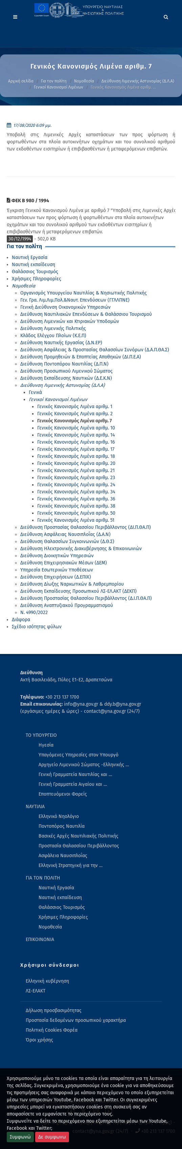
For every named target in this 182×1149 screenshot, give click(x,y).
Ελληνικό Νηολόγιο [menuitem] (59, 816)
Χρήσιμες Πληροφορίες (36, 279)
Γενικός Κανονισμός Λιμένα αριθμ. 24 (76, 485)
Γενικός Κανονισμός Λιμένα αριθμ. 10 (76, 428)
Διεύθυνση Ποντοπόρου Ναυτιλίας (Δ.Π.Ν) (64, 364)
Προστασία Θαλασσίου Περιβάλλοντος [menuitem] (79, 846)
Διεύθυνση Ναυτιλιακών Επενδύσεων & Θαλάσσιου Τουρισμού (86, 314)
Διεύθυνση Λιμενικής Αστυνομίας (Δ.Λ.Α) (137, 81)
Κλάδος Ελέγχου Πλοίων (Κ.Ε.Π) (53, 335)
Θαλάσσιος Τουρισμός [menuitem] (62, 907)
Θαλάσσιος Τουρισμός (35, 272)
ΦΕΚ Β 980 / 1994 (28, 201)
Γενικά (35, 392)
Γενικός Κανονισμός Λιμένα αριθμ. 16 (76, 442)
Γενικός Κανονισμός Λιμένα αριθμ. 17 (75, 449)
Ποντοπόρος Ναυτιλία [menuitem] (62, 826)
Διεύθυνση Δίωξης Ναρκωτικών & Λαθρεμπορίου (72, 584)
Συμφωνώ (20, 1137)
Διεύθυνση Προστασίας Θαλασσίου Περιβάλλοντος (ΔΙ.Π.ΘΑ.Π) (85, 527)
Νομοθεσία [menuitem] (50, 927)
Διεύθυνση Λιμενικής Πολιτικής (53, 328)
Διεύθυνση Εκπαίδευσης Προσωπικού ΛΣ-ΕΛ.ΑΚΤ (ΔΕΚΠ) (78, 591)
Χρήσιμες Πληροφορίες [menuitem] (63, 917)
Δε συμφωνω (52, 1137)
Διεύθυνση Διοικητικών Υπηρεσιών (57, 556)
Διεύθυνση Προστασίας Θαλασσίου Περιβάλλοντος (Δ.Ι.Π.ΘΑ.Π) (86, 598)
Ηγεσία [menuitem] (46, 745)
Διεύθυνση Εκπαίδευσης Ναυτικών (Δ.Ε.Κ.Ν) (66, 378)
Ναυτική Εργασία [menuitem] (56, 888)
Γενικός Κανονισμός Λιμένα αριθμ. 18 (76, 456)
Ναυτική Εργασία (29, 257)
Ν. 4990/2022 (34, 612)
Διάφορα (21, 620)
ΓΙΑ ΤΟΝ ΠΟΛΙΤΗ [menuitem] (43, 878)
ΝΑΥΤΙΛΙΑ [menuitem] (35, 807)
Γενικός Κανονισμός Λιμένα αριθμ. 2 (75, 414)
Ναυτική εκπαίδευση (33, 264)
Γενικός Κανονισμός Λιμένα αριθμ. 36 (76, 499)
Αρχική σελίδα (20, 81)
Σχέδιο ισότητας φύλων (37, 627)
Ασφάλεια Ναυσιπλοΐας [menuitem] (63, 856)
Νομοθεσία (84, 81)
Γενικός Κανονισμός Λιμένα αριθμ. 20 (76, 463)
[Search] (166, 16)
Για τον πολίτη (54, 81)
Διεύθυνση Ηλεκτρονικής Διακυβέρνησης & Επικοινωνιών (81, 549)
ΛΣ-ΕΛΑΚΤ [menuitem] (35, 991)
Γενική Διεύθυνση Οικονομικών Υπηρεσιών (65, 307)
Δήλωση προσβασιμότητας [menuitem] (54, 1010)
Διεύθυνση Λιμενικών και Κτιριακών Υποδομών (69, 321)
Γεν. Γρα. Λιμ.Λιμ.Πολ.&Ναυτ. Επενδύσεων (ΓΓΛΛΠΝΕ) (75, 300)
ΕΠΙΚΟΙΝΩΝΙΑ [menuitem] (40, 939)
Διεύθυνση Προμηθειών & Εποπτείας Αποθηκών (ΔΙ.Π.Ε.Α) (80, 357)
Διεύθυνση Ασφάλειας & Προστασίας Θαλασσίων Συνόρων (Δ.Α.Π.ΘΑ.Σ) (94, 350)
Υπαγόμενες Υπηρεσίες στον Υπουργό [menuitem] (78, 755)
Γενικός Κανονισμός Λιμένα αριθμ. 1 (74, 406)
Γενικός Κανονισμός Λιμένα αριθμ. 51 (75, 520)
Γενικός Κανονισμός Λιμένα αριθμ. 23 (76, 477)
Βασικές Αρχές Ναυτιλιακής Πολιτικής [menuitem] (78, 836)
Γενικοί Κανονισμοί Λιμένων (58, 87)
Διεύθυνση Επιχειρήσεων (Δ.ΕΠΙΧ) (55, 577)
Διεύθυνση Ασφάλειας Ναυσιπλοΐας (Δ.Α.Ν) (65, 534)
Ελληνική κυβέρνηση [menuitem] (47, 981)
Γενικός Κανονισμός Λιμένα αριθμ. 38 (76, 506)
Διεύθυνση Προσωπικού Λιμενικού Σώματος (66, 371)
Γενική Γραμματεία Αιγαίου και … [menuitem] (73, 784)
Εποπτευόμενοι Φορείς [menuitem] (63, 794)
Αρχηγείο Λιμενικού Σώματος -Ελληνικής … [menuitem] (84, 765)
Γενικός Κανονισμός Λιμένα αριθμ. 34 (76, 492)
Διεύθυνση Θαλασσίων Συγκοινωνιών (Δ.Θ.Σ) (67, 541)
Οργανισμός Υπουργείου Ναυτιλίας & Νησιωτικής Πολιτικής (83, 293)
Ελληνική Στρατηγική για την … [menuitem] (71, 865)
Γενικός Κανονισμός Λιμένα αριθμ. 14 (76, 435)
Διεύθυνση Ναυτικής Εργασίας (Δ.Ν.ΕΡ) (61, 343)
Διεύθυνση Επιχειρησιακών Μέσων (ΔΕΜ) (63, 563)
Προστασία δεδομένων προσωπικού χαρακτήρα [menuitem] (76, 1020)
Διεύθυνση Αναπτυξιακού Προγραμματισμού (66, 605)
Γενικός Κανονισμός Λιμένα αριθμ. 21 (76, 470)
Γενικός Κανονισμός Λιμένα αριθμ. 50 (76, 513)
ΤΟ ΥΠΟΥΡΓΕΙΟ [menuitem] (41, 735)
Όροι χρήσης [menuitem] (39, 1040)
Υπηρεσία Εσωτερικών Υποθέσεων (56, 570)
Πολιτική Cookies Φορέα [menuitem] (51, 1030)
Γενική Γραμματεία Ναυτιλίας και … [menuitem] (75, 774)
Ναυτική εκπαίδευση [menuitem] (60, 897)
